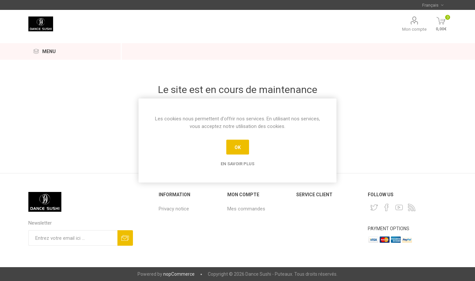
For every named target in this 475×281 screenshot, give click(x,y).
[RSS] (411, 207)
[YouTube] (399, 207)
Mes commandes (246, 209)
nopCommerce (179, 274)
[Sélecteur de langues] (432, 5)
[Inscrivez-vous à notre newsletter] (72, 238)
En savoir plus (237, 163)
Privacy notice (174, 209)
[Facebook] (386, 207)
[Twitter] (374, 207)
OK (238, 147)
